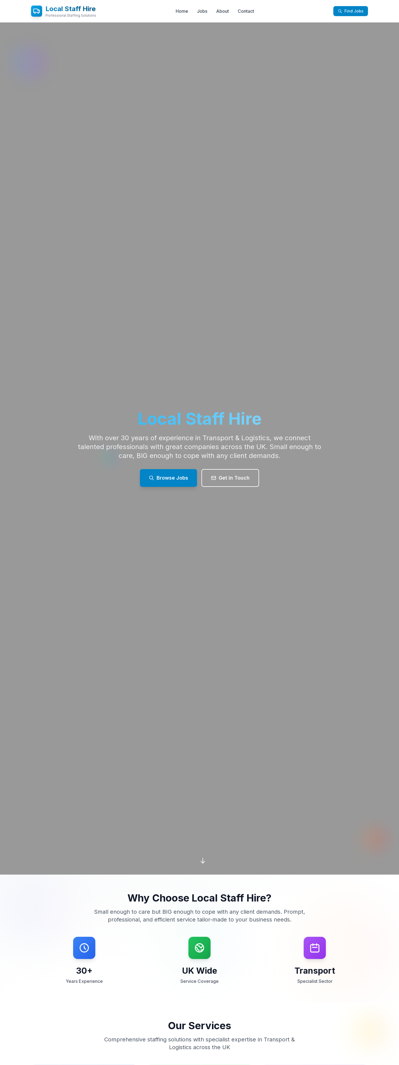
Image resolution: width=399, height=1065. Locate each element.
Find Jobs (351, 11)
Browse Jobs (168, 478)
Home (182, 11)
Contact (246, 11)
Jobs (202, 11)
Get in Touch (230, 478)
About (222, 11)
